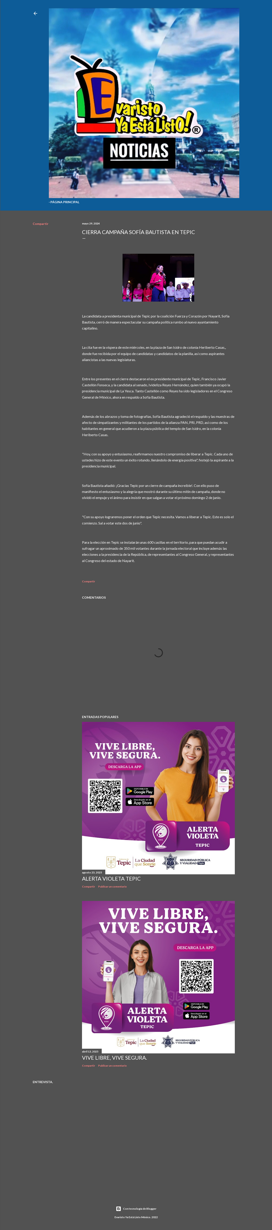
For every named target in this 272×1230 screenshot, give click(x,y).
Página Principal (64, 202)
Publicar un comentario (112, 886)
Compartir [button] (40, 224)
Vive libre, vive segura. (114, 1057)
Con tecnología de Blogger (136, 1208)
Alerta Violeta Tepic (111, 878)
